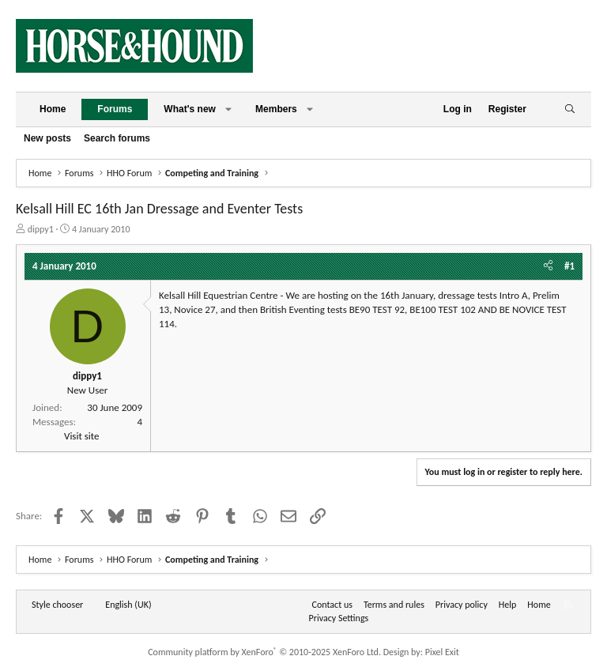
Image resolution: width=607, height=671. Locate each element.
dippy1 (41, 229)
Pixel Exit (442, 652)
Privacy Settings (339, 618)
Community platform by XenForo (264, 652)
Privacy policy (461, 604)
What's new (190, 109)
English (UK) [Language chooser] (128, 604)
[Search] (569, 109)
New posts (47, 138)
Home (53, 109)
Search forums (117, 138)
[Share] (548, 266)
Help (508, 604)
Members (276, 109)
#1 (569, 266)
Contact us (332, 604)
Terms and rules (394, 604)
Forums (114, 109)
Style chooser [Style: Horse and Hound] (57, 604)
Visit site (81, 436)
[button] (228, 109)
